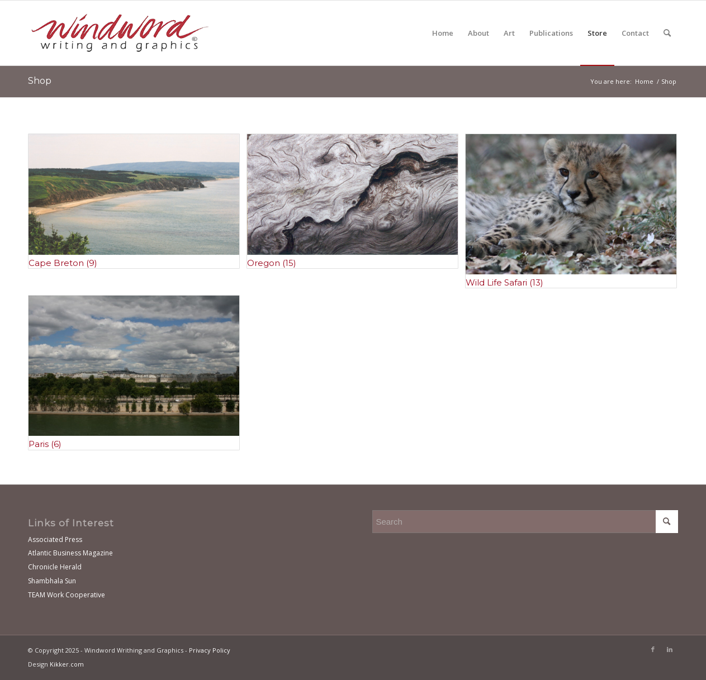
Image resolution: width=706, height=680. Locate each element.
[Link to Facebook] (653, 649)
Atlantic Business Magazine (70, 553)
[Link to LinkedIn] (669, 649)
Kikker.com (67, 664)
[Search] (667, 33)
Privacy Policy (209, 650)
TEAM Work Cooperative (66, 595)
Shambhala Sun (52, 581)
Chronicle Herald (55, 567)
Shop (39, 80)
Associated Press (55, 539)
